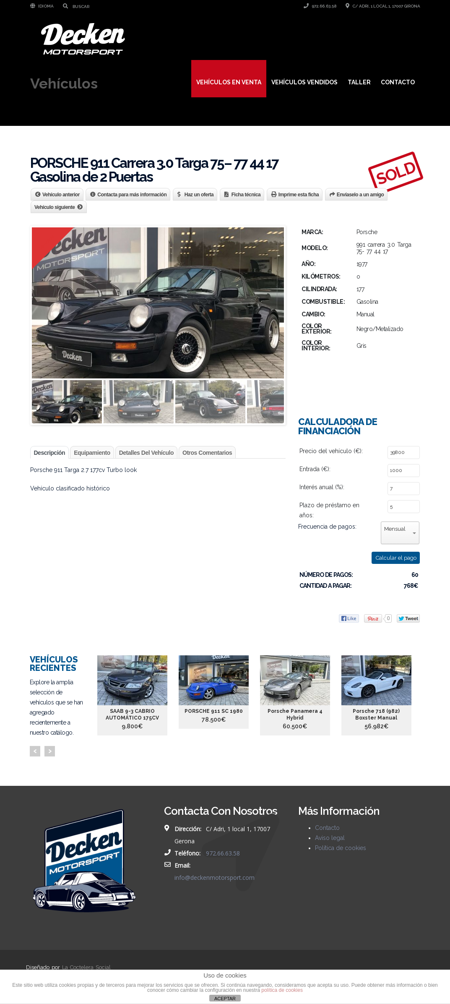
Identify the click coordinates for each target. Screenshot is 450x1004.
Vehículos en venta (228, 82)
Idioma (42, 6)
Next (49, 751)
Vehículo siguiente (54, 207)
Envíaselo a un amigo (360, 195)
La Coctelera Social (86, 967)
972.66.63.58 (320, 6)
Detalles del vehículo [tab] (146, 452)
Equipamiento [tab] (92, 452)
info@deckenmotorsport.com (214, 877)
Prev (35, 751)
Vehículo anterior (61, 195)
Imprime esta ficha (298, 195)
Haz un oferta (199, 195)
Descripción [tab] (49, 452)
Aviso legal (330, 837)
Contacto (398, 82)
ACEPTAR (225, 998)
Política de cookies (340, 848)
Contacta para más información (131, 195)
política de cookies (282, 990)
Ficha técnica (246, 195)
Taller (359, 82)
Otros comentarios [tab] (207, 452)
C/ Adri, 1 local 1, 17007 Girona (383, 6)
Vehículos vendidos (304, 82)
